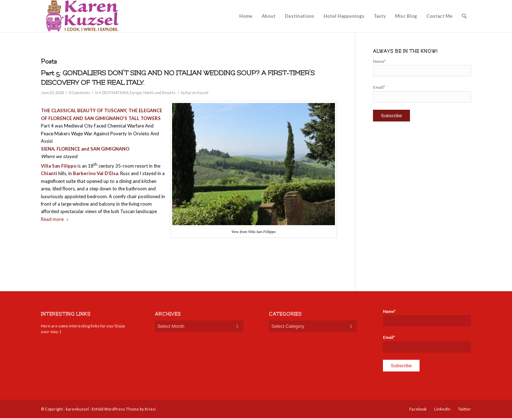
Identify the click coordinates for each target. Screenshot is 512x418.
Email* (422, 93)
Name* (422, 67)
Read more (56, 219)
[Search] (464, 16)
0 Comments (79, 93)
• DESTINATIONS (113, 93)
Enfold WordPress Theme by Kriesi (124, 409)
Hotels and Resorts (159, 93)
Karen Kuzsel (197, 93)
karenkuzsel (77, 409)
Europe (136, 93)
